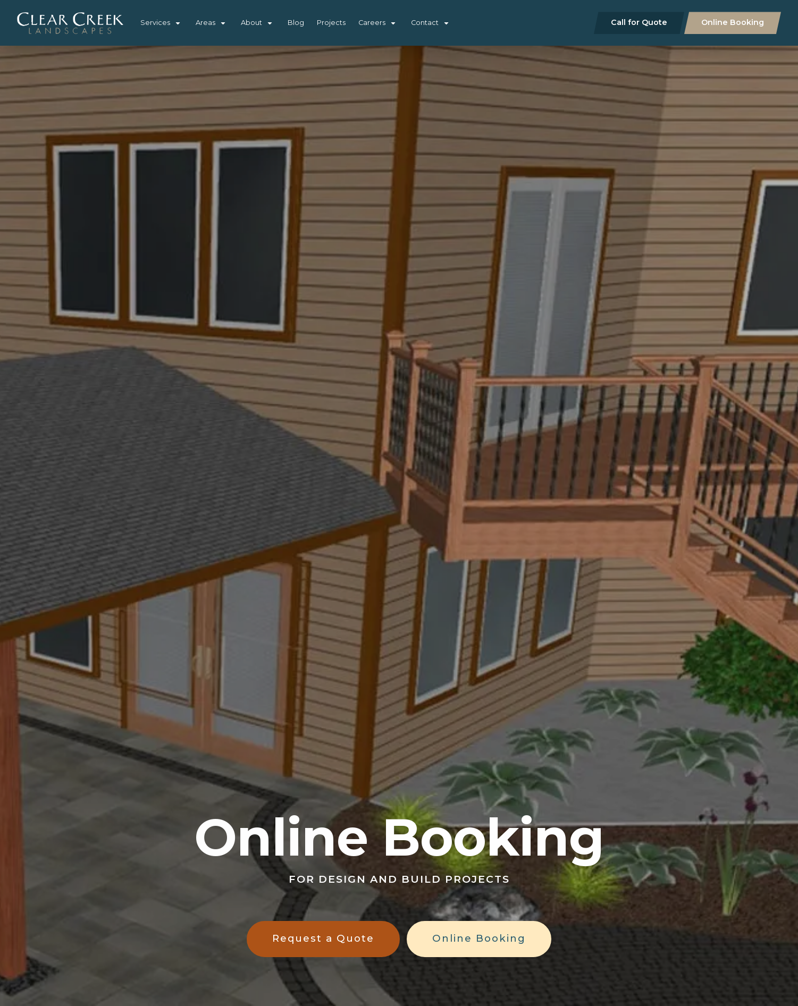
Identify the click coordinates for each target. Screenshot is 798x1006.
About (251, 23)
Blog (296, 23)
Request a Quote (323, 938)
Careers (371, 23)
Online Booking (732, 22)
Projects (331, 23)
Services (155, 23)
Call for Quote (639, 22)
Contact (425, 23)
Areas (205, 23)
